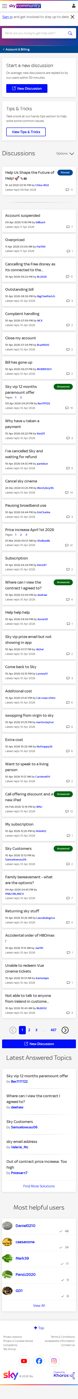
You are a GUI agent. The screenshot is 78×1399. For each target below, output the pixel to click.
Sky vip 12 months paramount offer (37, 1076)
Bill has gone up (18, 362)
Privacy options (12, 1336)
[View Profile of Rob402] (41, 831)
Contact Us (68, 1345)
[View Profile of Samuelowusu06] (15, 859)
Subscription (16, 558)
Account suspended (22, 215)
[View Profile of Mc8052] (42, 1008)
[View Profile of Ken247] (42, 565)
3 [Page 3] (36, 1030)
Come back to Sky (20, 666)
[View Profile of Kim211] (41, 433)
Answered (63, 386)
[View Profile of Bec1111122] (44, 403)
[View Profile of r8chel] (39, 649)
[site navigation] (4, 6)
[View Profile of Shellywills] (43, 540)
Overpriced (15, 239)
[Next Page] (65, 1030)
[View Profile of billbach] (40, 222)
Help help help (17, 612)
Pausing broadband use (25, 505)
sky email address (21, 1141)
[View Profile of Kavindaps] (42, 978)
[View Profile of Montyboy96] (45, 488)
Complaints (10, 1345)
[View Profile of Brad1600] (43, 344)
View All (39, 1305)
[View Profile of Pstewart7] (19, 1173)
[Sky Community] (25, 6)
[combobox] (35, 33)
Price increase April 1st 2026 (29, 529)
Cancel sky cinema (21, 481)
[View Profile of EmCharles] (43, 512)
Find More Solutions (39, 1186)
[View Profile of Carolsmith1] (42, 776)
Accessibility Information (60, 1341)
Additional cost (18, 691)
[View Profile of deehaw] (42, 594)
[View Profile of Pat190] (41, 246)
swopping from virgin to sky (29, 715)
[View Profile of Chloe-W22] (42, 185)
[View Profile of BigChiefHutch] (46, 296)
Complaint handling (22, 313)
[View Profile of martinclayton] (45, 722)
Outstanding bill (19, 289)
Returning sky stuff (22, 911)
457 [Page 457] (53, 1030)
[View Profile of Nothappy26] (44, 746)
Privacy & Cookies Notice (18, 1341)
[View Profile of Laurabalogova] (45, 917)
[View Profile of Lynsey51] (42, 673)
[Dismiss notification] (72, 17)
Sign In (73, 7)
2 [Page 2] (29, 1030)
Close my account (20, 338)
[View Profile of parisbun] (42, 463)
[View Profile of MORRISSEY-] (44, 369)
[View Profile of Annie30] (42, 619)
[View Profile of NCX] (39, 320)
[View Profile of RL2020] (42, 276)
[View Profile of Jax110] (39, 948)
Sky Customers (18, 848)
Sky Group (9, 1349)
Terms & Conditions (63, 1336)
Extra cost (14, 739)
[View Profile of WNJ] (39, 806)
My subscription (19, 824)
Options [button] (62, 153)
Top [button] (41, 1328)
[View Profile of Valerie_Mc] (19, 1147)
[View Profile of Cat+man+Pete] (45, 698)
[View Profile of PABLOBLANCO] (14, 893)
